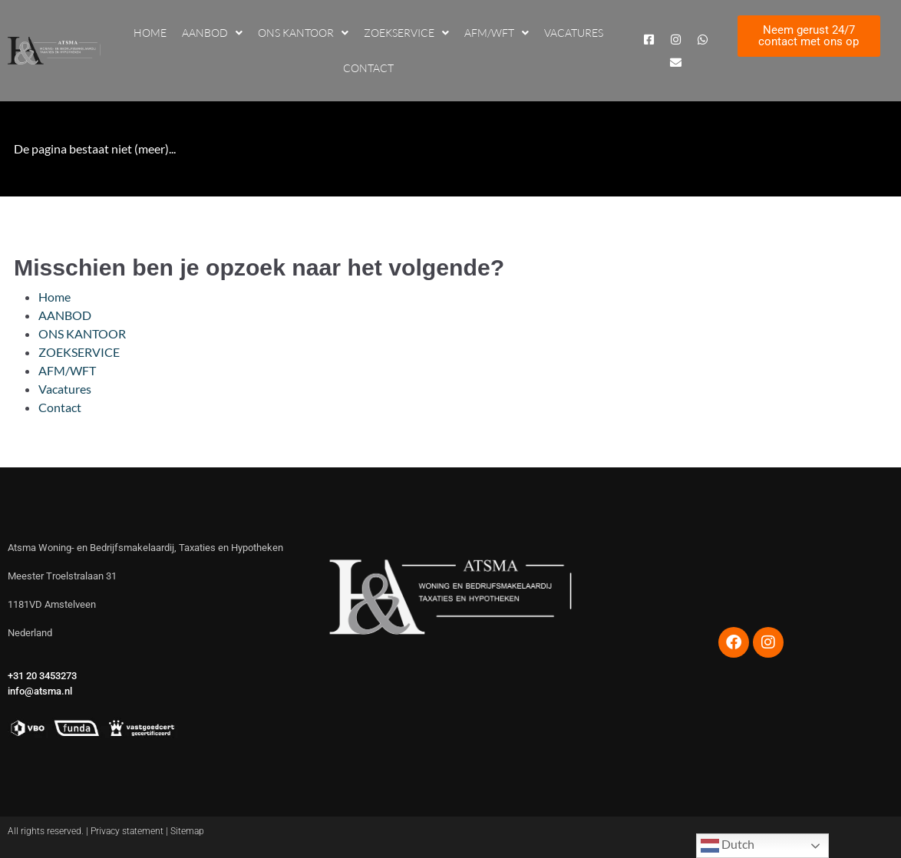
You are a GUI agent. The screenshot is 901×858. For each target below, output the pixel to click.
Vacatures (573, 32)
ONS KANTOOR (303, 33)
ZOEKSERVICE (406, 33)
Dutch (727, 846)
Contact (368, 67)
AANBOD (212, 33)
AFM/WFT (496, 33)
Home (150, 32)
